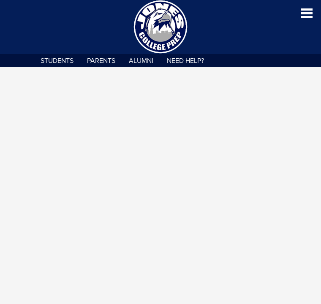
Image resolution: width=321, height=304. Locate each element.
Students (57, 61)
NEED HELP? (185, 61)
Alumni (141, 61)
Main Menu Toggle (307, 13)
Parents (101, 61)
